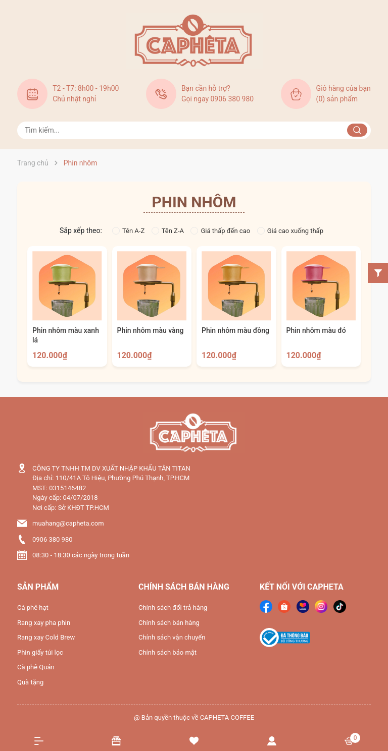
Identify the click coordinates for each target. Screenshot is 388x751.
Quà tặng (30, 682)
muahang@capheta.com (68, 523)
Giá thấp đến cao (220, 231)
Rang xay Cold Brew (46, 637)
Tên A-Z (128, 231)
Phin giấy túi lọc (40, 652)
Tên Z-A (168, 231)
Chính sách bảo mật (167, 652)
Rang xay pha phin (43, 622)
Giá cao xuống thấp (290, 231)
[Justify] (357, 130)
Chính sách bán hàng (169, 622)
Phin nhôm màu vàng (150, 330)
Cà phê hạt (32, 607)
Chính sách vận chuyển (171, 637)
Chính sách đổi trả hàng (172, 607)
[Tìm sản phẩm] (194, 130)
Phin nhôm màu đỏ (316, 330)
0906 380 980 (52, 539)
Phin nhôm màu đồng (235, 330)
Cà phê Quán (36, 667)
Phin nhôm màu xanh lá (65, 335)
